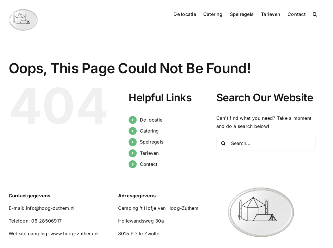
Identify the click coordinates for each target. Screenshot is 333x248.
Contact (149, 164)
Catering (149, 131)
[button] (315, 13)
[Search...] (266, 143)
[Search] (223, 143)
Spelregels (151, 142)
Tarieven (149, 153)
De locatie (151, 120)
